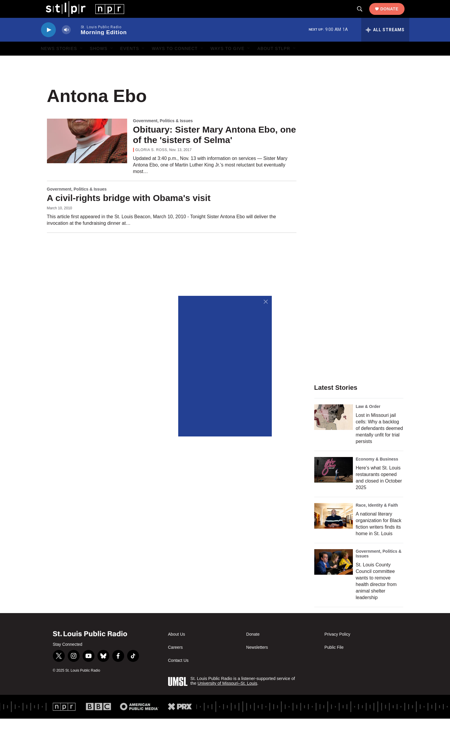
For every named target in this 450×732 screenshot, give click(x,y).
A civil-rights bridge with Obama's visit (129, 211)
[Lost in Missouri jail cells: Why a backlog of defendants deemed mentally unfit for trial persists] (333, 430)
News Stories (59, 61)
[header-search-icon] (364, 15)
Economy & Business (377, 472)
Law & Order (368, 419)
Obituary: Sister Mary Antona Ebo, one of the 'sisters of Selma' (214, 148)
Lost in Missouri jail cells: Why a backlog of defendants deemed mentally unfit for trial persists (379, 441)
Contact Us (178, 674)
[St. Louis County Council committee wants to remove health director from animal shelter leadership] (333, 575)
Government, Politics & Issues (163, 134)
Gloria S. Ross (151, 163)
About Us (176, 647)
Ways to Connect (175, 61)
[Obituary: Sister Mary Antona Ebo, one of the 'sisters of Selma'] (87, 154)
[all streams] (385, 43)
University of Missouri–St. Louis (227, 696)
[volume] (66, 43)
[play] (48, 43)
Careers (175, 661)
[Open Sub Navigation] (81, 61)
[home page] (80, 15)
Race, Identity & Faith (377, 518)
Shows (99, 61)
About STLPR (273, 61)
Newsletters (257, 661)
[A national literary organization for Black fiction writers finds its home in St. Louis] (333, 529)
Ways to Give (228, 61)
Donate (394, 15)
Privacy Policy (337, 647)
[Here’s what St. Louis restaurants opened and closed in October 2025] (333, 483)
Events (129, 61)
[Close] (266, 302)
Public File (334, 661)
